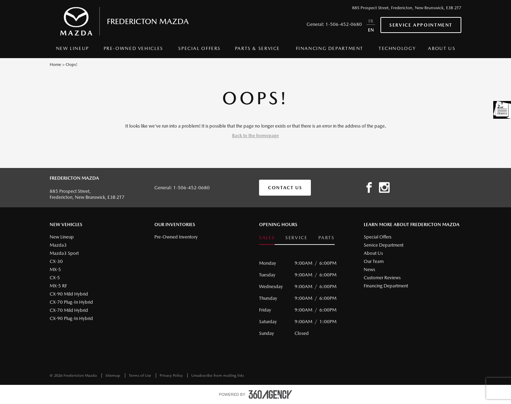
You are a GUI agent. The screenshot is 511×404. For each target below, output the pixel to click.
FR (370, 21)
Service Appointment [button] (420, 25)
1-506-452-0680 (343, 24)
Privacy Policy (172, 375)
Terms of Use (140, 375)
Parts (326, 237)
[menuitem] (72, 50)
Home (55, 64)
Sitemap (113, 375)
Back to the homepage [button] (255, 135)
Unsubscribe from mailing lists (217, 375)
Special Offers (199, 48)
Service (296, 237)
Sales (267, 237)
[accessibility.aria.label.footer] (270, 394)
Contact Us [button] (285, 187)
